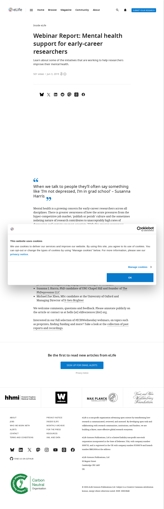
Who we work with (20, 425)
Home (40, 10)
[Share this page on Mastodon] (69, 94)
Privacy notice (82, 373)
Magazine (66, 10)
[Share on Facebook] (83, 94)
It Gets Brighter (74, 300)
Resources (52, 433)
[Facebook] (72, 451)
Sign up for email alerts (82, 365)
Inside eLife (39, 25)
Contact (14, 433)
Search (118, 10)
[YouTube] (55, 451)
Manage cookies (137, 267)
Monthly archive (56, 425)
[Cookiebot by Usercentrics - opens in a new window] (139, 229)
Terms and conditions (21, 437)
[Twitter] (29, 451)
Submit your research (144, 10)
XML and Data (53, 437)
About (96, 10)
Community (82, 10)
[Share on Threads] (76, 94)
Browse (52, 10)
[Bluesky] (12, 451)
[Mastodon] (38, 451)
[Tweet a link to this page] (49, 94)
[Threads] (64, 451)
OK (130, 277)
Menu (31, 10)
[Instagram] (46, 451)
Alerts (126, 10)
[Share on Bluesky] (42, 94)
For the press (54, 429)
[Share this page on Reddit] (63, 94)
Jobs (12, 421)
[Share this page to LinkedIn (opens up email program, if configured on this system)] (56, 94)
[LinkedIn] (20, 451)
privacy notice (19, 254)
